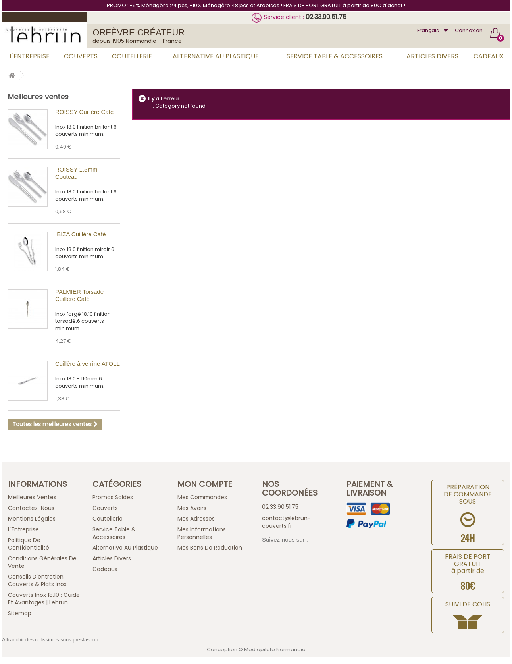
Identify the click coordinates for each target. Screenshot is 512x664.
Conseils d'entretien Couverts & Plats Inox (37, 580)
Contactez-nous (31, 508)
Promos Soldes (112, 497)
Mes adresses (196, 519)
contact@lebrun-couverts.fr (286, 522)
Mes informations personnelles (201, 533)
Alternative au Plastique (216, 56)
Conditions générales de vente (42, 562)
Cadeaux (489, 56)
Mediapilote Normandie (275, 649)
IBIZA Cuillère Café (80, 234)
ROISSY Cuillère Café (84, 111)
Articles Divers (432, 56)
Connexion (469, 30)
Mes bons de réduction (209, 548)
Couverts (81, 56)
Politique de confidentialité (28, 544)
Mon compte (204, 484)
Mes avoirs (191, 508)
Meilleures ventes (38, 97)
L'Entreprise (30, 56)
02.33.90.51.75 (326, 16)
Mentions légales (32, 519)
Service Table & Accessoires (335, 56)
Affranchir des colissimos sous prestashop (50, 640)
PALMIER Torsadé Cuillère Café (79, 295)
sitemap (19, 613)
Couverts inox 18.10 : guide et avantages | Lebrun (44, 598)
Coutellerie (132, 56)
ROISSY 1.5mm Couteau (76, 173)
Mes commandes (202, 497)
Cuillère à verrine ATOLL (87, 363)
